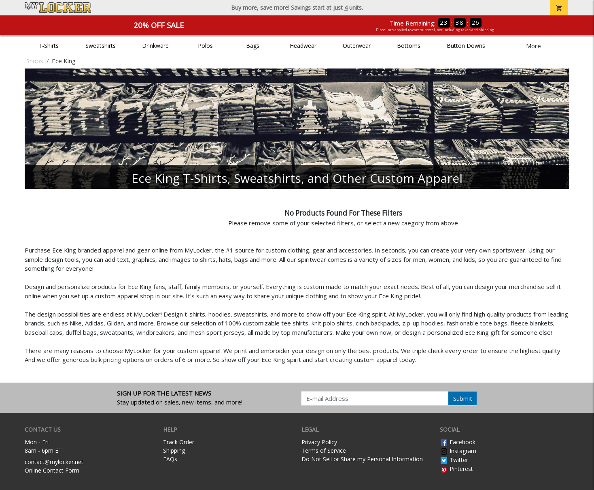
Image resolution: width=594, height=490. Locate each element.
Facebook (457, 442)
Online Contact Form (52, 470)
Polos (205, 45)
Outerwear (357, 45)
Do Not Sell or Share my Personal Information (362, 459)
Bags (252, 45)
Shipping (174, 450)
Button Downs (466, 45)
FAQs (170, 459)
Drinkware (155, 45)
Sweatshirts (100, 45)
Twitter (454, 460)
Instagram (458, 451)
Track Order (178, 442)
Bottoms (408, 45)
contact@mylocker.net (54, 462)
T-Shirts (48, 45)
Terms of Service (323, 450)
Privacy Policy (319, 442)
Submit (462, 398)
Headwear (303, 45)
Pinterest (456, 469)
